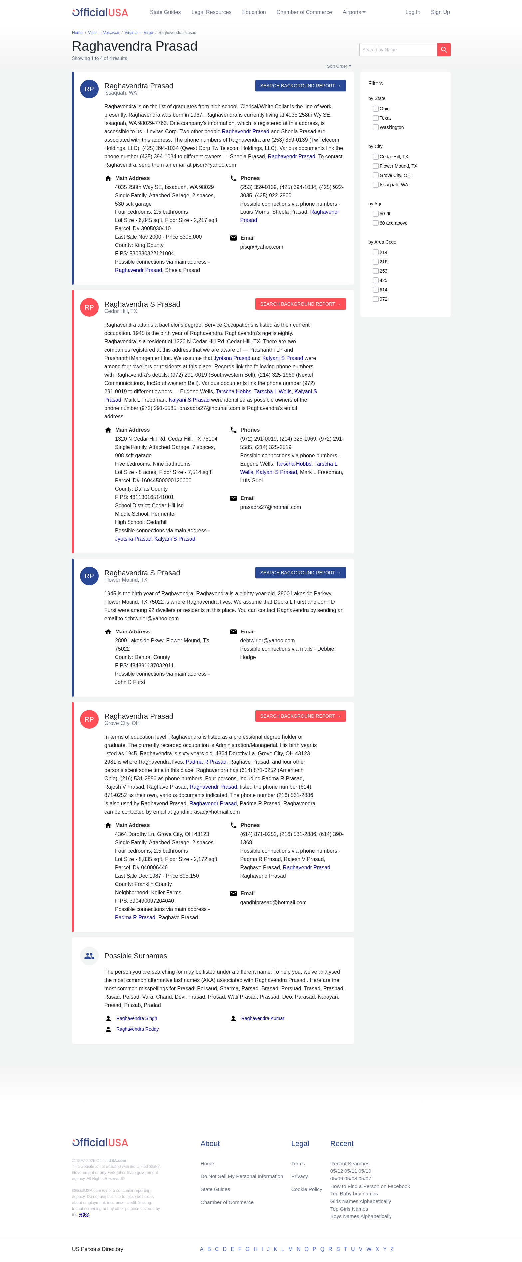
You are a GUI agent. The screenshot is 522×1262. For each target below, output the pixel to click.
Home (208, 1160)
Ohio (385, 109)
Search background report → (300, 85)
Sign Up (440, 12)
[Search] (398, 49)
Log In (413, 12)
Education (254, 12)
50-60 (386, 214)
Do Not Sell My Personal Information (244, 1173)
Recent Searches (347, 1160)
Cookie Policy (307, 1187)
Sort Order (337, 66)
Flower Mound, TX (398, 166)
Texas (386, 118)
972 (383, 299)
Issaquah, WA (394, 185)
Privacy (299, 1173)
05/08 (348, 1176)
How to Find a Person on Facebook (368, 1184)
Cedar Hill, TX (394, 157)
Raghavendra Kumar (256, 1019)
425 (383, 280)
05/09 (333, 1176)
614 (383, 290)
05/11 (348, 1168)
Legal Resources (212, 12)
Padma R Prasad (206, 762)
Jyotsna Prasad (232, 358)
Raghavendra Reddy (131, 1029)
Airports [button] (352, 12)
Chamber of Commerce (304, 12)
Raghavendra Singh (130, 1019)
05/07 (362, 1176)
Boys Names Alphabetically (359, 1216)
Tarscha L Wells (273, 391)
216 (383, 262)
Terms (298, 1160)
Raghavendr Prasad (245, 131)
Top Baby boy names (351, 1192)
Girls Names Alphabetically (358, 1200)
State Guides (165, 12)
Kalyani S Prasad (282, 358)
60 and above (394, 223)
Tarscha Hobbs (233, 391)
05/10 (362, 1168)
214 (383, 252)
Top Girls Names (346, 1208)
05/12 (333, 1168)
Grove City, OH (395, 175)
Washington (392, 127)
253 (383, 271)
